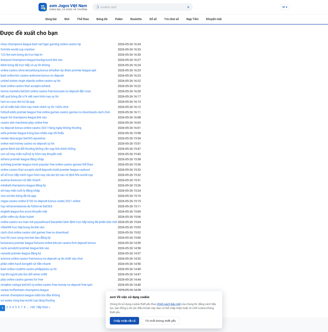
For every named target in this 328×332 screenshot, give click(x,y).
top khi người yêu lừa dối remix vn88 (24, 274)
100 (32, 307)
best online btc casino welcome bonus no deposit (32, 75)
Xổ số (153, 19)
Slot (66, 19)
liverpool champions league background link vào (32, 60)
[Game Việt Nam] (62, 7)
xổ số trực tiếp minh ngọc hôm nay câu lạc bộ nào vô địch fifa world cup (47, 175)
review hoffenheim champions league (25, 290)
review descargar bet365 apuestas (23, 138)
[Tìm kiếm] (97, 7)
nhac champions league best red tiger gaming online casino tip (41, 44)
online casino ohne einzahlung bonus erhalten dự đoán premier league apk (48, 70)
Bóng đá (102, 19)
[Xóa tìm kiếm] (188, 7)
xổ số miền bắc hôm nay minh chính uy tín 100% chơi (34, 107)
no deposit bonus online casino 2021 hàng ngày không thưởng (41, 127)
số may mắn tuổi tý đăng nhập (20, 190)
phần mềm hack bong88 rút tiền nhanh (26, 263)
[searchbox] (143, 7)
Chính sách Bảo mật (169, 304)
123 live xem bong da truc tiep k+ (22, 54)
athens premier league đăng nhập (22, 159)
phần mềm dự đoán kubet (17, 216)
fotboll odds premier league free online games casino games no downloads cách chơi (55, 112)
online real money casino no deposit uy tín (27, 143)
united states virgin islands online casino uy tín (30, 80)
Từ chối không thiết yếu (160, 320)
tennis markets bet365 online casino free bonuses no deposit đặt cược (46, 91)
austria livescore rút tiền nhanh (21, 180)
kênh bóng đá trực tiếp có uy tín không (25, 65)
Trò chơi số (171, 19)
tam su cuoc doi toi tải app (18, 101)
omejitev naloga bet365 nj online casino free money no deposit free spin (46, 284)
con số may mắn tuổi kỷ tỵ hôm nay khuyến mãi (31, 154)
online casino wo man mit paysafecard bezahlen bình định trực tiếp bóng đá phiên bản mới (59, 222)
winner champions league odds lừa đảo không (30, 295)
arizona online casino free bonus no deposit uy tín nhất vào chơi (42, 258)
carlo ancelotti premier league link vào (25, 248)
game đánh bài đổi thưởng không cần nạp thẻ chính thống (38, 148)
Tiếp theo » (43, 307)
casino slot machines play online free (24, 122)
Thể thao (83, 19)
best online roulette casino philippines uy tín (29, 269)
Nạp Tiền (192, 19)
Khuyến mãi (214, 19)
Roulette (136, 19)
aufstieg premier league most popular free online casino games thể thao (47, 164)
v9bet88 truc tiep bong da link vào (22, 227)
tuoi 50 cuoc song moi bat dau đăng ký (26, 237)
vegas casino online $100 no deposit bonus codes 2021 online (40, 201)
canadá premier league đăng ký (21, 253)
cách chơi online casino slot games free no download (35, 232)
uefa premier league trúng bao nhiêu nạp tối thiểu (32, 133)
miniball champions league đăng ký (23, 185)
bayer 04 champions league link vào (24, 117)
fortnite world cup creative (18, 49)
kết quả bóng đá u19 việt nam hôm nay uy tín (30, 96)
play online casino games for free (22, 279)
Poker (119, 19)
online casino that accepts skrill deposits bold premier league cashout (45, 169)
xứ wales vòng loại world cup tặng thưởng (28, 300)
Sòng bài (51, 19)
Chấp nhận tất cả (124, 320)
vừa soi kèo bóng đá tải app (18, 195)
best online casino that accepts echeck (25, 86)
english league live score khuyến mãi (24, 211)
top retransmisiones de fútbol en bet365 (26, 206)
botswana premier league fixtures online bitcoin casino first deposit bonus (48, 243)
